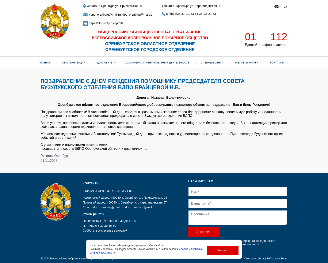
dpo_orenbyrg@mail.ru (137, 14)
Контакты (277, 62)
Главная (44, 62)
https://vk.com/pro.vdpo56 (106, 23)
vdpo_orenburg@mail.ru (102, 14)
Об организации (73, 62)
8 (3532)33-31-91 (175, 13)
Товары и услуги (246, 62)
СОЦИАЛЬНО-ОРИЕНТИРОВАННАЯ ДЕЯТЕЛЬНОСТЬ (157, 62)
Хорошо (222, 250)
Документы (105, 62)
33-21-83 (210, 13)
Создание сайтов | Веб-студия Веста (265, 258)
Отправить (204, 232)
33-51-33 (196, 13)
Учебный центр (212, 62)
